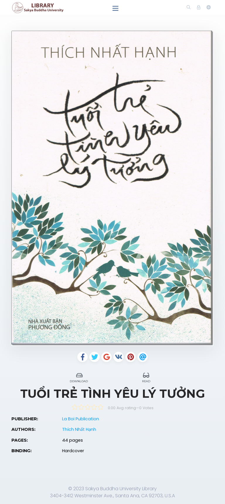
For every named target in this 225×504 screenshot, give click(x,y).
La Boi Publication (80, 419)
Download (79, 377)
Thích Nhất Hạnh (79, 429)
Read (146, 377)
